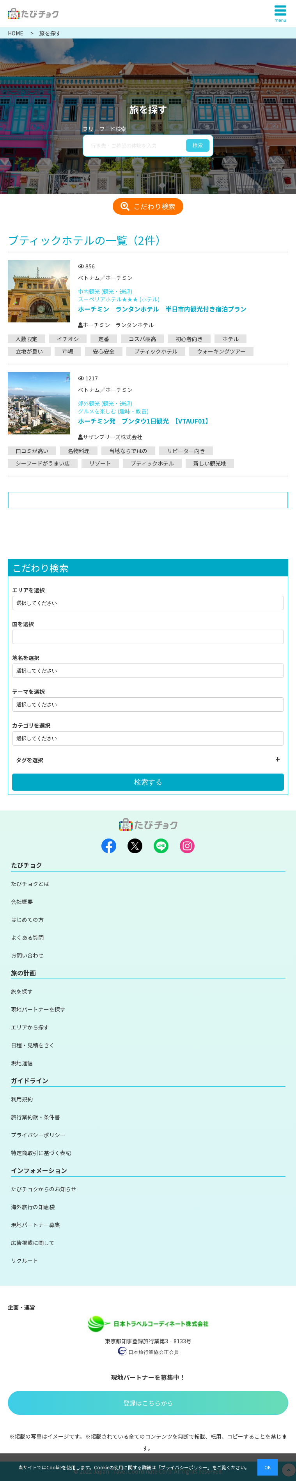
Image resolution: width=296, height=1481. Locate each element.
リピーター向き (186, 451)
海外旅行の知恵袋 (33, 1207)
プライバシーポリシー (38, 1135)
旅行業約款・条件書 (35, 1117)
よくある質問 (27, 937)
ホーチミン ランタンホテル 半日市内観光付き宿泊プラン (162, 308)
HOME (16, 33)
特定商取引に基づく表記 (41, 1153)
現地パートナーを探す (38, 1009)
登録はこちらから (148, 1402)
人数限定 (26, 339)
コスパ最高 (142, 339)
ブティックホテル (155, 351)
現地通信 (22, 1063)
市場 (67, 351)
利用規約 (22, 1099)
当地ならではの (128, 451)
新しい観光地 (209, 463)
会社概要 (22, 901)
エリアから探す (30, 1027)
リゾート (100, 463)
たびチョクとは (30, 884)
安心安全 (104, 351)
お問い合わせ (27, 955)
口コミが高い (32, 451)
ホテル (230, 339)
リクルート (24, 1260)
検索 (198, 145)
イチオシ (68, 339)
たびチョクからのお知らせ (43, 1189)
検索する (148, 782)
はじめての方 (27, 919)
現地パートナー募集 (35, 1225)
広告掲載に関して (33, 1242)
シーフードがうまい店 (43, 463)
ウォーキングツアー (221, 351)
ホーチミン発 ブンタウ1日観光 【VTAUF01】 (144, 420)
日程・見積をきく (33, 1045)
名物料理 (79, 451)
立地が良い (29, 351)
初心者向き (189, 339)
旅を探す (22, 991)
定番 (103, 339)
